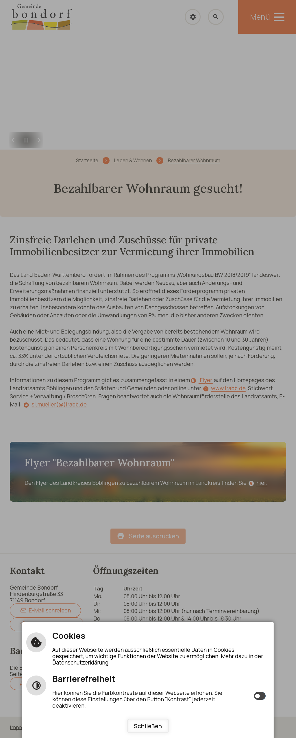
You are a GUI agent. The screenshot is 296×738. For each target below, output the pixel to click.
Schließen (148, 726)
